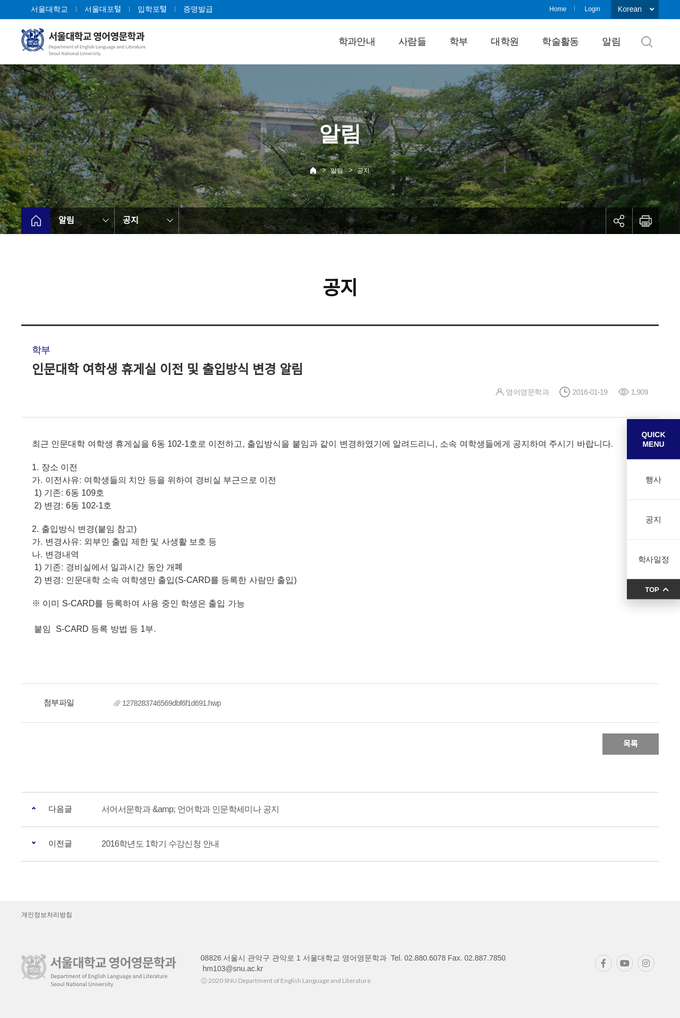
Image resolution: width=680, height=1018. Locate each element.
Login (592, 9)
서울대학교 (49, 9)
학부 (458, 41)
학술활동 (560, 41)
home (35, 220)
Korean (630, 9)
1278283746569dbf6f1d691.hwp (171, 703)
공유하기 (619, 220)
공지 (363, 170)
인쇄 (645, 220)
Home (557, 9)
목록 (630, 743)
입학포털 (152, 9)
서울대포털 (102, 9)
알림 (611, 41)
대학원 (504, 41)
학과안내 (356, 41)
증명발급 (198, 9)
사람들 (412, 41)
